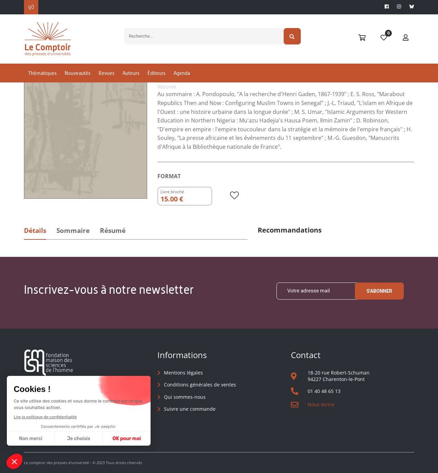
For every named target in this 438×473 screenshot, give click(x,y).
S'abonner (379, 291)
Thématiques (42, 73)
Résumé (113, 230)
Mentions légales (183, 372)
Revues (106, 73)
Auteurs (131, 73)
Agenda (181, 73)
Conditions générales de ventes (200, 384)
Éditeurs (156, 73)
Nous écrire (321, 404)
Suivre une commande (190, 409)
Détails (35, 230)
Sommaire (73, 230)
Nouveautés (77, 73)
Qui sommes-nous (185, 397)
